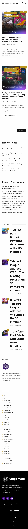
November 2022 (8, 463)
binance (4, 186)
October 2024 (7, 410)
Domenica (12, 255)
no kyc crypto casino (8, 196)
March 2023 (7, 453)
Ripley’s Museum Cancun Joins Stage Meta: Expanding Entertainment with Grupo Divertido (13, 96)
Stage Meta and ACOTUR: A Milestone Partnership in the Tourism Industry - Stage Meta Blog (13, 203)
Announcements (12, 13)
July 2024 (6, 417)
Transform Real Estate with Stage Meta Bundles (17, 339)
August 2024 (7, 415)
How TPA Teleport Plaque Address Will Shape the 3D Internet (17, 311)
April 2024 (6, 424)
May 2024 (6, 422)
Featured (16, 15)
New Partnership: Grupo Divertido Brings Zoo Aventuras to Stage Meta (12, 39)
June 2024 (6, 420)
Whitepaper (14, 517)
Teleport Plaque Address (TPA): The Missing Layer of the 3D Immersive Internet (13, 154)
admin (4, 44)
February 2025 (7, 403)
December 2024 (8, 405)
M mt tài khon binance (9, 191)
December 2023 (8, 434)
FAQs (14, 521)
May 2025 (6, 395)
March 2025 (7, 400)
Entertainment (8, 15)
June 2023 (6, 446)
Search (4, 127)
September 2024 (8, 412)
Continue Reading (10, 60)
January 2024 (7, 432)
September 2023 (8, 439)
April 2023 (6, 451)
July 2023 (6, 444)
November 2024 (8, 408)
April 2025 (6, 398)
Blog (14, 526)
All (5, 13)
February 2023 (7, 456)
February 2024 (7, 429)
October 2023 (7, 436)
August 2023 (7, 441)
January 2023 (7, 458)
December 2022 (8, 461)
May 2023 (6, 448)
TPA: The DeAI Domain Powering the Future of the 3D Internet (17, 241)
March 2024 (7, 427)
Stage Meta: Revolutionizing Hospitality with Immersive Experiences (12, 207)
